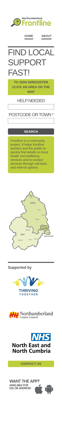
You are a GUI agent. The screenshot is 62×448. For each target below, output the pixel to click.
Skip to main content (31, 1)
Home (29, 36)
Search (31, 131)
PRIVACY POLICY (22, 411)
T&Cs (6, 411)
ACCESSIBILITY (12, 419)
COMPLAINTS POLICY (16, 415)
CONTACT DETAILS (14, 422)
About (46, 36)
